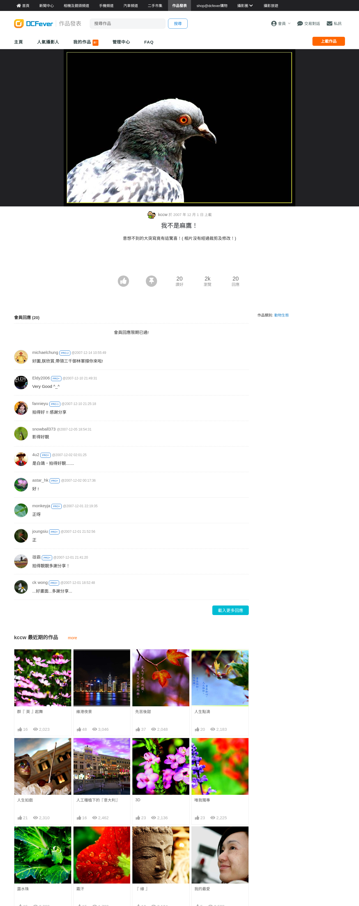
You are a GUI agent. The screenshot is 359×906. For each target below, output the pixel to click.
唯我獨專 (202, 800)
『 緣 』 (142, 889)
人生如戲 (25, 800)
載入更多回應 (230, 610)
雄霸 (36, 557)
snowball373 (44, 429)
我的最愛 (202, 889)
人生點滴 (202, 711)
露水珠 (23, 889)
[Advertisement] (179, 260)
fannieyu (40, 403)
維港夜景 (84, 711)
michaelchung (45, 352)
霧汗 (80, 889)
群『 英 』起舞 (30, 711)
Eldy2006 (41, 377)
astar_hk (40, 480)
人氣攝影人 (48, 42)
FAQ (149, 42)
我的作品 (85, 43)
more (72, 638)
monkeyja (41, 505)
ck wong (40, 582)
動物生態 (281, 315)
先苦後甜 (143, 711)
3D (137, 800)
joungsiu (40, 531)
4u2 (35, 454)
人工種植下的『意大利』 (97, 800)
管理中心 (121, 42)
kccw (158, 214)
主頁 (18, 42)
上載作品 (329, 41)
